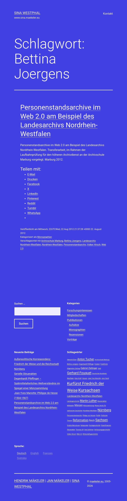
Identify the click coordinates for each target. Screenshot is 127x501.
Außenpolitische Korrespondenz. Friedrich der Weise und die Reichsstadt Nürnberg (36, 364)
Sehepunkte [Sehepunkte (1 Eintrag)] (84, 425)
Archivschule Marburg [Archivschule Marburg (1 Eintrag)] (102, 360)
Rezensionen (76, 334)
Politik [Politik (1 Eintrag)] (98, 415)
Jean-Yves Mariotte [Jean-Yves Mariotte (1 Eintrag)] (94, 378)
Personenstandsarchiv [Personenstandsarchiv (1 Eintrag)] (74, 415)
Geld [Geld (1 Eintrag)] (99, 368)
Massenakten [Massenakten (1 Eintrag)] (102, 401)
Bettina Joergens (72, 240)
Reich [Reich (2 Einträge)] (92, 420)
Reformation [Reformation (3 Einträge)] (80, 420)
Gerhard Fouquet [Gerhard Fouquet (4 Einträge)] (79, 373)
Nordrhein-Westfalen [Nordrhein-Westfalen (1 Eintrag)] (90, 411)
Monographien (44, 237)
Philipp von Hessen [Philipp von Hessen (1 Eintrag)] (89, 415)
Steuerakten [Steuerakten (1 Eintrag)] (71, 430)
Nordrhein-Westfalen (52, 244)
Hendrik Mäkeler (29, 481)
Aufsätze (74, 324)
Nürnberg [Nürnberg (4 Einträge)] (104, 410)
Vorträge (72, 339)
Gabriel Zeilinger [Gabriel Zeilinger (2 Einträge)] (89, 368)
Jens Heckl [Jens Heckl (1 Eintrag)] (105, 378)
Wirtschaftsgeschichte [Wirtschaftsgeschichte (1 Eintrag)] (90, 434)
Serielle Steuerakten (25, 373)
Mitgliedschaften (76, 315)
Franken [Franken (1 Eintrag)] (97, 364)
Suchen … (19, 303)
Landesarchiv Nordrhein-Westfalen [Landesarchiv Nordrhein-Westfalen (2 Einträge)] (84, 396)
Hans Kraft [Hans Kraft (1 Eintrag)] (78, 378)
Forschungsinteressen (79, 310)
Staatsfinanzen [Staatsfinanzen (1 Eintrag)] (106, 425)
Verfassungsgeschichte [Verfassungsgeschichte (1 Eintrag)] (102, 430)
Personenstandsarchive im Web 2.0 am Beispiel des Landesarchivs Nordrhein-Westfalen (36, 407)
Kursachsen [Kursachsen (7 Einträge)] (89, 390)
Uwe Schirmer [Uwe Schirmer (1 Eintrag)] (89, 430)
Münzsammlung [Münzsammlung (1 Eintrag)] (88, 405)
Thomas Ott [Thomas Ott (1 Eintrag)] (80, 430)
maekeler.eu (96, 481)
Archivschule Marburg (52, 240)
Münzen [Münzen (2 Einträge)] (79, 405)
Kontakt (108, 13)
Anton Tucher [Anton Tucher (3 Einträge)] (85, 359)
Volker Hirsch (93, 244)
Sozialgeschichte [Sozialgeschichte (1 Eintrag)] (94, 425)
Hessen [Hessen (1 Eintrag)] (84, 378)
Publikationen (74, 320)
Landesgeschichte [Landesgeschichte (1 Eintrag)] (73, 401)
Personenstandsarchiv (75, 244)
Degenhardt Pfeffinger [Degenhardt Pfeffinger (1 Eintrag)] (86, 364)
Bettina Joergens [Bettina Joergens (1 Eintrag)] (72, 364)
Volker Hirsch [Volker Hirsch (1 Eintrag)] (71, 434)
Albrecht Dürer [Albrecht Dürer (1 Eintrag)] (72, 360)
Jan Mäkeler (58, 481)
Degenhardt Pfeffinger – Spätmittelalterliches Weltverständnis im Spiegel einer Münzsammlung (37, 383)
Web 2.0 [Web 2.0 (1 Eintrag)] (79, 434)
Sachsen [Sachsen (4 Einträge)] (101, 420)
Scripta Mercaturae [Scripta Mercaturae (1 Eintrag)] (73, 425)
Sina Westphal (27, 13)
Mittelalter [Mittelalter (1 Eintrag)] (70, 405)
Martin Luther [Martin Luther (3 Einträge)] (88, 400)
